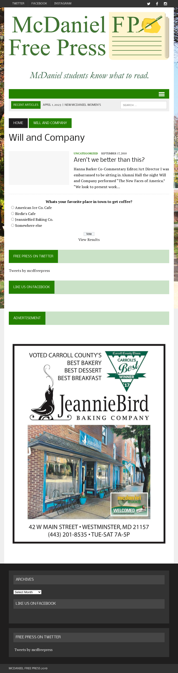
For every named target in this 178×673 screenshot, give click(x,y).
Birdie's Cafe (25, 213)
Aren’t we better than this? (109, 160)
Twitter (18, 3)
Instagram (62, 3)
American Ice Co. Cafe (33, 207)
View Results (89, 239)
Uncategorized (86, 153)
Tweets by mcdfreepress (29, 270)
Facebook (39, 3)
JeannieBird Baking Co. (34, 219)
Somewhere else (28, 225)
